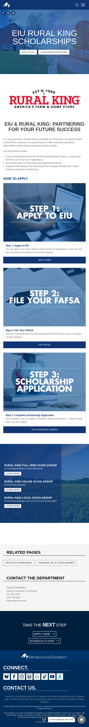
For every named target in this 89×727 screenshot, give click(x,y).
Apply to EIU (28, 52)
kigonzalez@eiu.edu (16, 601)
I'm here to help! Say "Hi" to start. (62, 720)
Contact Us (9, 696)
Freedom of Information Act (21, 699)
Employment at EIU (67, 696)
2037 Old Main (14, 597)
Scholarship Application (54, 52)
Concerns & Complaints (66, 699)
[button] (81, 720)
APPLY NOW (44, 633)
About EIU (32, 696)
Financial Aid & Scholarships (56, 563)
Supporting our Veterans (45, 699)
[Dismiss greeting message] (74, 717)
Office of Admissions (19, 563)
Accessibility (21, 696)
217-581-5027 (13, 594)
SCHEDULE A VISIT (44, 641)
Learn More (13, 473)
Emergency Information (47, 696)
